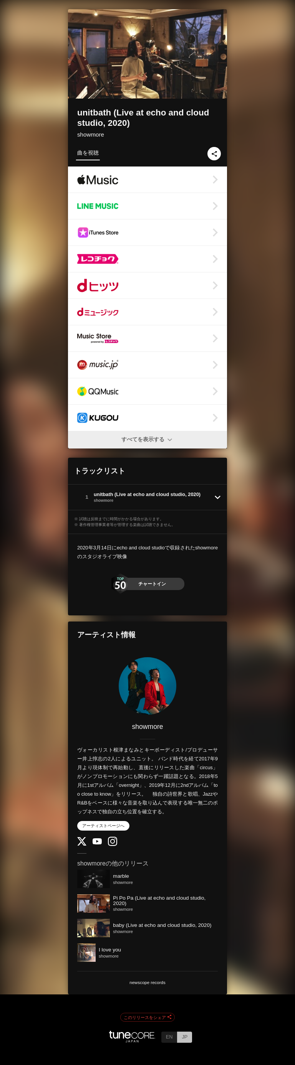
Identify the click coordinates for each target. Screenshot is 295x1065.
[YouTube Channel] (97, 843)
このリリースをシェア (147, 1017)
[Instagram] (112, 844)
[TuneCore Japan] (132, 1040)
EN (169, 1037)
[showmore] (147, 686)
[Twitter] (81, 844)
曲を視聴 (88, 153)
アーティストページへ (103, 825)
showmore (90, 134)
